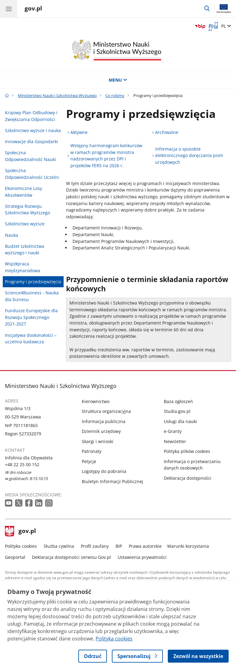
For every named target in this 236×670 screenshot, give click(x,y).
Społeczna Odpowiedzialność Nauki (30, 156)
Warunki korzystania (188, 546)
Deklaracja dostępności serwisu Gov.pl (71, 557)
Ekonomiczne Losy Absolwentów (23, 191)
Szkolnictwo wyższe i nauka (33, 130)
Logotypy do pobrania (104, 471)
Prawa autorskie (145, 546)
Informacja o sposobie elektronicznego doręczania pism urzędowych (189, 155)
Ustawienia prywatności (142, 557)
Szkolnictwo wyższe (25, 224)
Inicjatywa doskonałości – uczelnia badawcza (31, 338)
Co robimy (114, 95)
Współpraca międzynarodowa (22, 267)
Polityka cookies (21, 546)
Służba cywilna (59, 546)
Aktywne (79, 132)
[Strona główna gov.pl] (33, 9)
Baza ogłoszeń (178, 401)
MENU (118, 80)
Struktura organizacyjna (106, 411)
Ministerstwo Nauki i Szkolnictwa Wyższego (57, 95)
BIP (119, 546)
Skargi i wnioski (97, 441)
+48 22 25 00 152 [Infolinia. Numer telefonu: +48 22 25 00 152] (22, 464)
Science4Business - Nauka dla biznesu (32, 296)
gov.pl (20, 531)
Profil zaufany (95, 546)
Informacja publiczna (103, 421)
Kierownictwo (95, 401)
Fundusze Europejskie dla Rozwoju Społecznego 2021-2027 (31, 317)
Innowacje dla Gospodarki (31, 141)
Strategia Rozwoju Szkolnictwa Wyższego (27, 209)
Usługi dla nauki (180, 421)
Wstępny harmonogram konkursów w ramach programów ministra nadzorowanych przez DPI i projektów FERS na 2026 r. (106, 155)
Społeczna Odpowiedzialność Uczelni (32, 174)
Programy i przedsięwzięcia (33, 282)
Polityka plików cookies (187, 451)
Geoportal (15, 557)
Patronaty (91, 451)
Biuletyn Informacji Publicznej (112, 481)
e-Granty (173, 431)
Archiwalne (166, 132)
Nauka (11, 235)
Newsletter (175, 441)
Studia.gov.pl (177, 411)
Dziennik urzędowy (101, 431)
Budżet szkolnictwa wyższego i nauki (24, 249)
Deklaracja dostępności (187, 478)
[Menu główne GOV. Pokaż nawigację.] (8, 8)
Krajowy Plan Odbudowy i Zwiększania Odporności (31, 116)
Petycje (89, 461)
